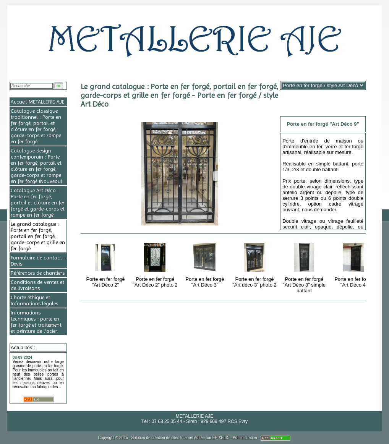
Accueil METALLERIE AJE (38, 102)
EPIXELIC (221, 438)
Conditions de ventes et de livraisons (37, 285)
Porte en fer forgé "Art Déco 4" (354, 264)
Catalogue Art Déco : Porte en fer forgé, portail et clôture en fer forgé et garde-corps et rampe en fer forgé (38, 202)
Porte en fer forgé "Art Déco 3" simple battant (304, 266)
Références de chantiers (38, 273)
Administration (245, 438)
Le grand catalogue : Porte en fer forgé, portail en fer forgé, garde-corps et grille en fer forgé (38, 236)
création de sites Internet (172, 438)
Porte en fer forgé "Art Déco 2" (106, 264)
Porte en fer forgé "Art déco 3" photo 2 (254, 264)
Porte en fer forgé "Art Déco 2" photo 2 (155, 264)
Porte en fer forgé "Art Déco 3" (205, 264)
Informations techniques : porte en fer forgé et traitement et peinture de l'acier (36, 322)
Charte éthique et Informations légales (34, 300)
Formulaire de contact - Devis (38, 260)
